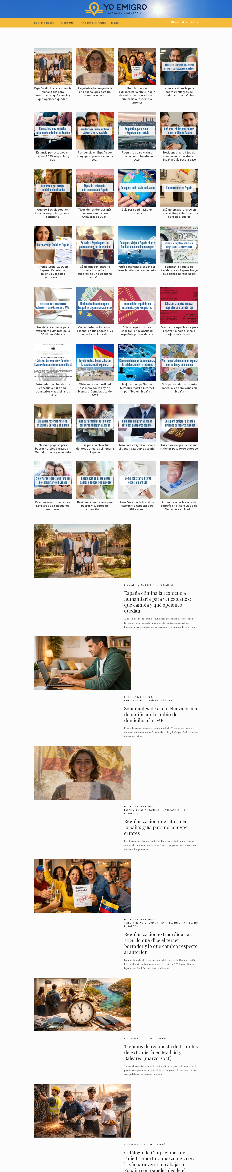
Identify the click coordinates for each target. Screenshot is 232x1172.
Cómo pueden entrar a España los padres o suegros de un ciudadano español (95, 272)
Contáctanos (100, 1134)
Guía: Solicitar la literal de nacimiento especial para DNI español (137, 506)
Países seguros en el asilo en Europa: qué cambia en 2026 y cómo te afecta (156, 894)
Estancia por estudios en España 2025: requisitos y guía (53, 156)
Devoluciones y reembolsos (56, 1141)
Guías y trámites (162, 591)
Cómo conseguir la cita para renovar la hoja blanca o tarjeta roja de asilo (179, 331)
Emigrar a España (44, 23)
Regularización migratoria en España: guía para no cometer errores (95, 92)
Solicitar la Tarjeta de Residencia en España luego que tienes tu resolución (179, 270)
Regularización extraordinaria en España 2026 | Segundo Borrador (160, 946)
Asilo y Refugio (136, 591)
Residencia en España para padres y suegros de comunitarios (95, 506)
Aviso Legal (43, 1134)
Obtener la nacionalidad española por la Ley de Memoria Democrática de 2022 (95, 390)
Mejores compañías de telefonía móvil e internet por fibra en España (137, 388)
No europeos (134, 708)
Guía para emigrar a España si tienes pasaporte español (137, 447)
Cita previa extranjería (93, 23)
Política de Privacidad (52, 1138)
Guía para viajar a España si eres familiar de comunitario (137, 268)
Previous (41, 1093)
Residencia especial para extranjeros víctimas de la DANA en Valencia (53, 331)
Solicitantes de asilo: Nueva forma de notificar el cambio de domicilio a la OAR (160, 605)
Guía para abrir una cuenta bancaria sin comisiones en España (179, 388)
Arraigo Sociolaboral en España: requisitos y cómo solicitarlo (52, 213)
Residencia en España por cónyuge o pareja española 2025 (95, 156)
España (129, 646)
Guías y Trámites (174, 987)
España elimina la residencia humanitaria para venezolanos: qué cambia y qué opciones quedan (52, 94)
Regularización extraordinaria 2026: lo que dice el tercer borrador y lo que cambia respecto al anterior (137, 96)
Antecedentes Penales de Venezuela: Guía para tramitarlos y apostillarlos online (52, 390)
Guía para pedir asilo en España (137, 211)
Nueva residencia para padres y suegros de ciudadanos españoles (179, 92)
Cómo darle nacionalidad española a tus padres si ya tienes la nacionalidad (95, 331)
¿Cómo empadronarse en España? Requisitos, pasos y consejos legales (179, 213)
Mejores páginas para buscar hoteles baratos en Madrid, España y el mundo (53, 449)
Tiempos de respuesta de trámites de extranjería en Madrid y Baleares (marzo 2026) (161, 779)
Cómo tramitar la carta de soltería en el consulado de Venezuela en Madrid (179, 506)
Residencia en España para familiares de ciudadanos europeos (53, 506)
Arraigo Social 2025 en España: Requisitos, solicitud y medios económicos (53, 272)
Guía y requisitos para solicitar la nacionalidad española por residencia (137, 331)
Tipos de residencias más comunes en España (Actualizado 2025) (95, 213)
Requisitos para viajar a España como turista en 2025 (137, 156)
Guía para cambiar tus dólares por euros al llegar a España (95, 449)
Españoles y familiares (142, 987)
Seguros (115, 23)
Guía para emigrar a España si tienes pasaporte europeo (179, 447)
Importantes (67, 23)
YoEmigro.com (56, 1162)
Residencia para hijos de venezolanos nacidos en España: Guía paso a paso (179, 156)
